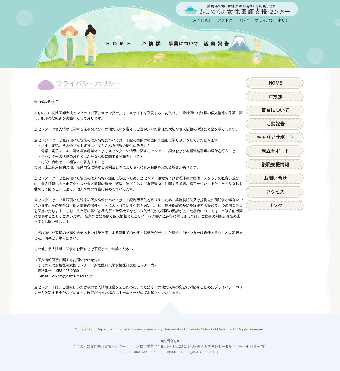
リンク (243, 20)
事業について (274, 110)
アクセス (225, 20)
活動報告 (274, 124)
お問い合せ (202, 20)
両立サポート (274, 151)
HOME (274, 83)
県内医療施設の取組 (274, 164)
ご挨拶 (274, 96)
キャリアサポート (274, 137)
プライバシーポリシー (274, 20)
